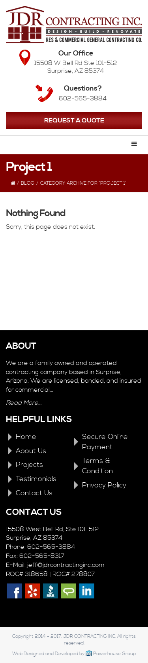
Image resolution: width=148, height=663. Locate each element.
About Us (31, 451)
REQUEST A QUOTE (74, 120)
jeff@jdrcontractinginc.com (66, 565)
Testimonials (36, 478)
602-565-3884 (83, 98)
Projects (29, 464)
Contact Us (34, 493)
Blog (27, 183)
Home (26, 436)
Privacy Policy (104, 485)
